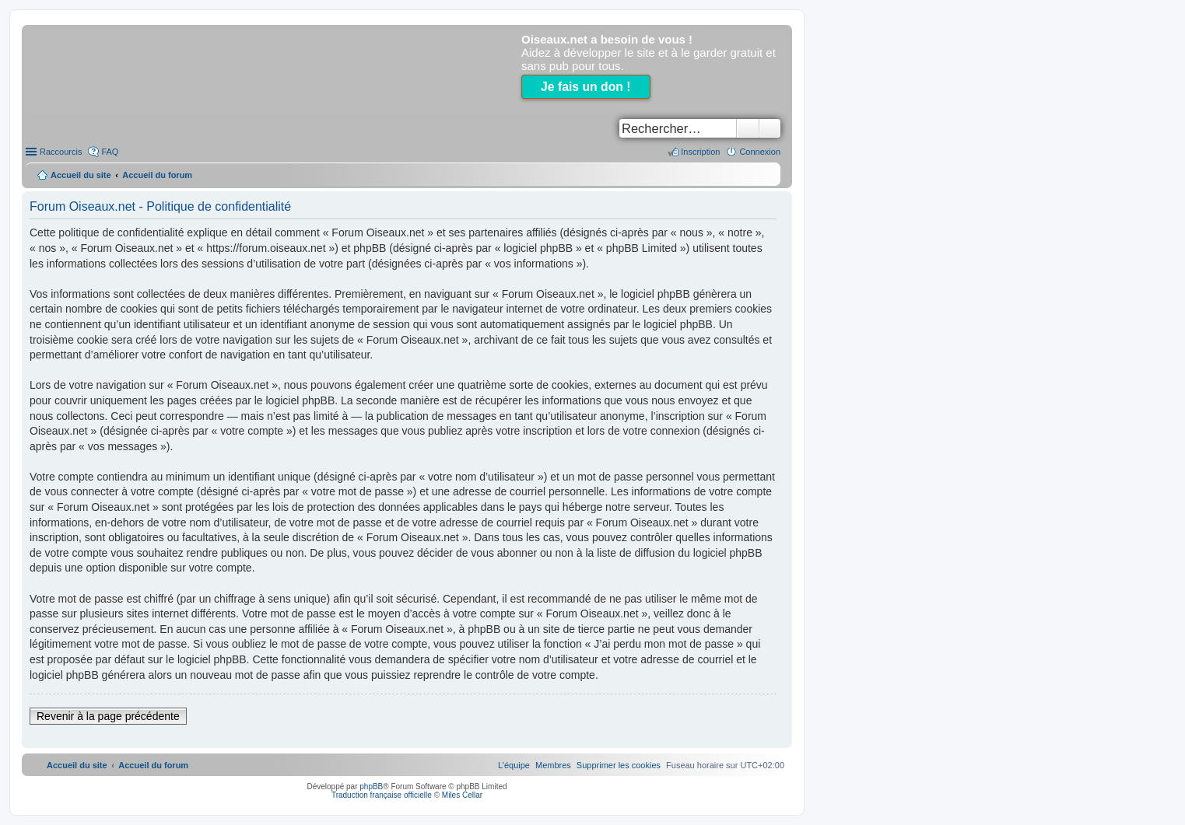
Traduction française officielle (381, 795)
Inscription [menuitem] (700, 151)
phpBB (371, 786)
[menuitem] (619, 765)
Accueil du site (81, 175)
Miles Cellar (462, 795)
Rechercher (747, 128)
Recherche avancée (769, 128)
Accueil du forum (157, 175)
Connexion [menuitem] (759, 151)
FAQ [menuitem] (109, 151)
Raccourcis (61, 151)
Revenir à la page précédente (108, 716)
